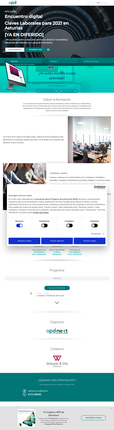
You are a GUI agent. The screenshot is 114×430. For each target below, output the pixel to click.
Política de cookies (41, 212)
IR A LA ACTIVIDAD (68, 91)
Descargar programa (57, 288)
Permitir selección (57, 241)
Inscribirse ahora (35, 49)
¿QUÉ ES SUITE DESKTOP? (47, 91)
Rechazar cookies (24, 241)
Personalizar (96, 234)
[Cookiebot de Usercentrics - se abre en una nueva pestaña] (95, 187)
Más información (14, 49)
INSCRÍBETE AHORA (93, 418)
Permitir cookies (89, 241)
